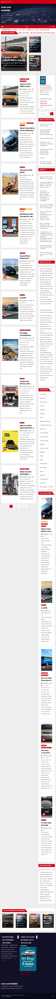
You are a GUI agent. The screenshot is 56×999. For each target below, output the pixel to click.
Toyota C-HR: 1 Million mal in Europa (13, 59)
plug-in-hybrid (44, 448)
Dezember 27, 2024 (9, 63)
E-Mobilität (14, 29)
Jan (41, 177)
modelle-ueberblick (45, 425)
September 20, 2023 (26, 300)
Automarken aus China (45, 29)
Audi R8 (23, 298)
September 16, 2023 (26, 338)
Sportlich (22, 125)
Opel (20, 29)
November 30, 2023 (26, 261)
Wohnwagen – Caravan (46, 487)
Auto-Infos (5, 54)
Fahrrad (42, 406)
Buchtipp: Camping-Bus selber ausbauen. (26, 335)
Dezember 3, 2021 (47, 683)
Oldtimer (42, 444)
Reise (41, 460)
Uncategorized (44, 479)
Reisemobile (27, 330)
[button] (51, 26)
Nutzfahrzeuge (44, 440)
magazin (42, 413)
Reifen (42, 456)
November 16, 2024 (26, 219)
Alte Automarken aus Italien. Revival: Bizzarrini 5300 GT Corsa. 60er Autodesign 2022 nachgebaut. (45, 195)
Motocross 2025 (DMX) (46, 138)
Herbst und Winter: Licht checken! (25, 384)
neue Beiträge (15, 54)
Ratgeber (22, 378)
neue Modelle (44, 436)
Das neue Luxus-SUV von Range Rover (46, 254)
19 (22, 506)
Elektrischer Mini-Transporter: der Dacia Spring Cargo (27, 216)
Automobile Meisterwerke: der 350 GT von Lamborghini (46, 206)
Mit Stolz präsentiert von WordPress (9, 995)
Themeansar (8, 996)
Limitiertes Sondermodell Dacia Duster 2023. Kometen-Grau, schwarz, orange (46, 216)
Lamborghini (28, 29)
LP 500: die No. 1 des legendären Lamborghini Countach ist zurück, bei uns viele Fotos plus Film (46, 238)
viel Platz (42, 483)
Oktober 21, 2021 (47, 828)
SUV (33, 29)
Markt (10, 54)
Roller (41, 471)
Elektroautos (23, 123)
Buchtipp (22, 330)
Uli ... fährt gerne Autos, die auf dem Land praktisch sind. (13, 65)
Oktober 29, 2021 (47, 755)
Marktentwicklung (45, 421)
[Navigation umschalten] (27, 27)
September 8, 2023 (26, 476)
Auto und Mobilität (9, 984)
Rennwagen (43, 467)
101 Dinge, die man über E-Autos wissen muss (46, 88)
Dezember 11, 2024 (26, 133)
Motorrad (22, 167)
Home (53, 995)
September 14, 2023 (26, 430)
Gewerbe (32, 56)
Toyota (23, 29)
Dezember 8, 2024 (26, 175)
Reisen (37, 29)
